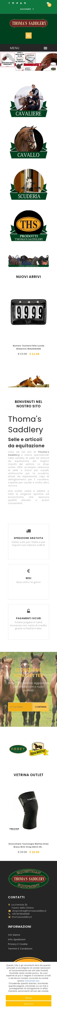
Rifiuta (28, 997)
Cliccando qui (32, 980)
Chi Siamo (14, 934)
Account (27, 9)
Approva (28, 1003)
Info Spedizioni (17, 939)
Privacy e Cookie (18, 944)
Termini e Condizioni (20, 948)
